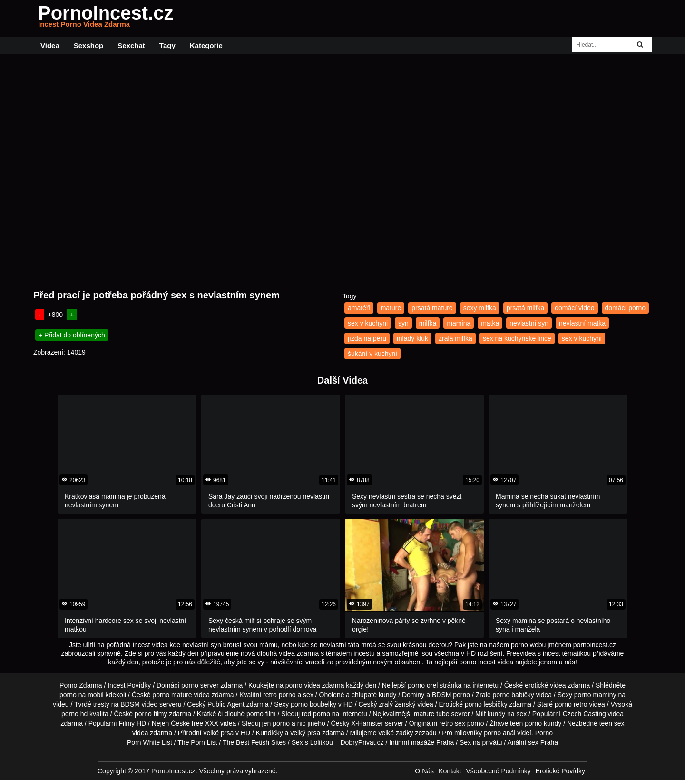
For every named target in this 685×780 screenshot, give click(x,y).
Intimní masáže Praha (421, 742)
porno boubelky (313, 704)
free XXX (205, 723)
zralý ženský (397, 704)
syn (403, 323)
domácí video (574, 308)
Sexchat (131, 45)
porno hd (74, 714)
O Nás (424, 771)
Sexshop (89, 45)
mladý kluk (412, 338)
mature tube (432, 714)
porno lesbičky (486, 704)
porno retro (571, 704)
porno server (200, 685)
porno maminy (595, 695)
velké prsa (218, 733)
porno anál (499, 733)
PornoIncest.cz (106, 19)
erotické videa (545, 685)
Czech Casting (584, 714)
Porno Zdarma (80, 685)
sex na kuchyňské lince (517, 338)
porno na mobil (81, 695)
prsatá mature (431, 308)
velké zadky (395, 733)
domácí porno (625, 308)
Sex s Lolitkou (312, 742)
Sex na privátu (481, 742)
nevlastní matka (582, 323)
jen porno (276, 723)
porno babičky (513, 695)
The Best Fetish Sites (254, 742)
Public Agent (226, 704)
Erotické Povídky (560, 771)
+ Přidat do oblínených (72, 335)
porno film (260, 714)
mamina (458, 323)
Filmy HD (133, 723)
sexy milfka (479, 308)
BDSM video (138, 704)
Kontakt (450, 771)
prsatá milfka (525, 308)
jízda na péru (367, 338)
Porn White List (149, 742)
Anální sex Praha (532, 742)
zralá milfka (455, 338)
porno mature (172, 695)
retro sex (452, 723)
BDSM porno (451, 695)
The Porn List (197, 742)
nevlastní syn (528, 323)
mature (391, 308)
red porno (316, 714)
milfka (428, 323)
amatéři (359, 308)
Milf (480, 714)
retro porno (279, 695)
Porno (544, 733)
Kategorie (206, 45)
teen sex (612, 723)
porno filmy (151, 714)
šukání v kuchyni (372, 353)
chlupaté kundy (374, 695)
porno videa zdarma (314, 685)
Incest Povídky (129, 685)
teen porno (526, 723)
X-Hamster (367, 723)
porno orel (423, 685)
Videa (49, 45)
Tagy (167, 45)
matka (490, 323)
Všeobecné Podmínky (498, 771)
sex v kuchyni (368, 323)
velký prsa (305, 733)
